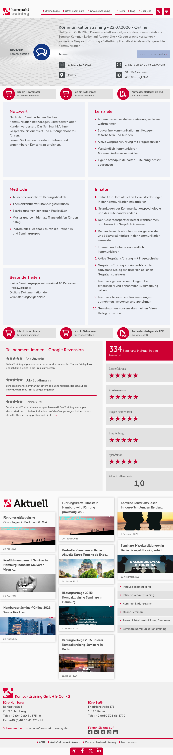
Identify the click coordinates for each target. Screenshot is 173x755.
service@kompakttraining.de (47, 728)
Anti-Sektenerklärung (64, 742)
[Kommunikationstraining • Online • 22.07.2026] (159, 11)
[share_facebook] (82, 751)
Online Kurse (51, 10)
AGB (41, 742)
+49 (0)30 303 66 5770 (109, 716)
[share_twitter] (91, 751)
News (120, 10)
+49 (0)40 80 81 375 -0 (25, 716)
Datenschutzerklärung (99, 742)
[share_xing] (74, 751)
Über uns (145, 10)
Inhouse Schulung (99, 10)
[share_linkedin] (99, 751)
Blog (131, 10)
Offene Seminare (73, 10)
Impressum (127, 742)
